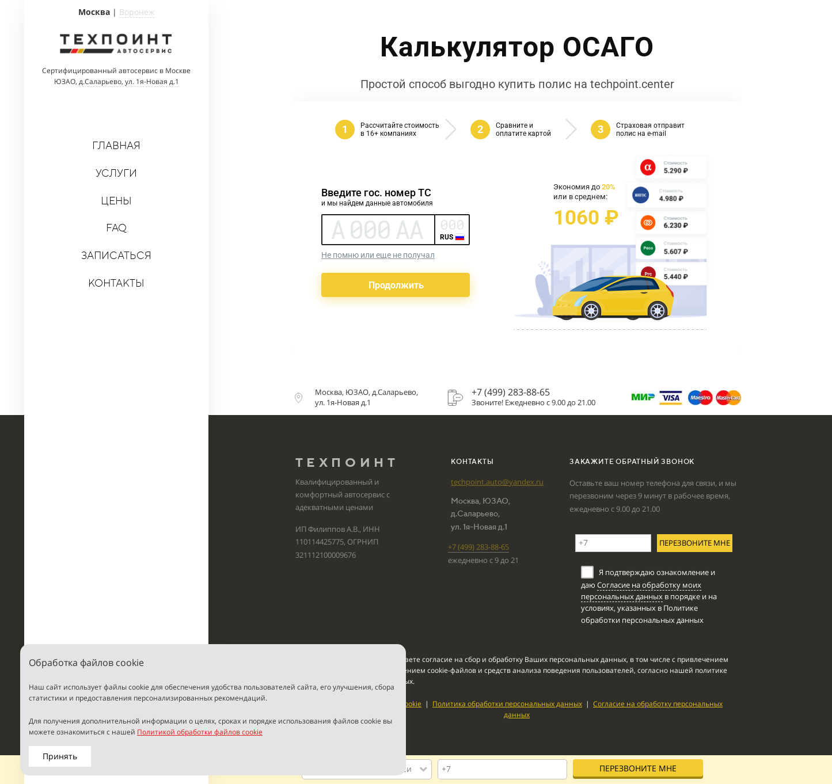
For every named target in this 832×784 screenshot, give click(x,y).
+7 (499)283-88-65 (478, 547)
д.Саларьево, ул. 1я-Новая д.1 (129, 81)
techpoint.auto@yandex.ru (497, 482)
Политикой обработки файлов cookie (200, 732)
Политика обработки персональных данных (507, 704)
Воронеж (136, 11)
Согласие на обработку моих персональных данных (641, 591)
